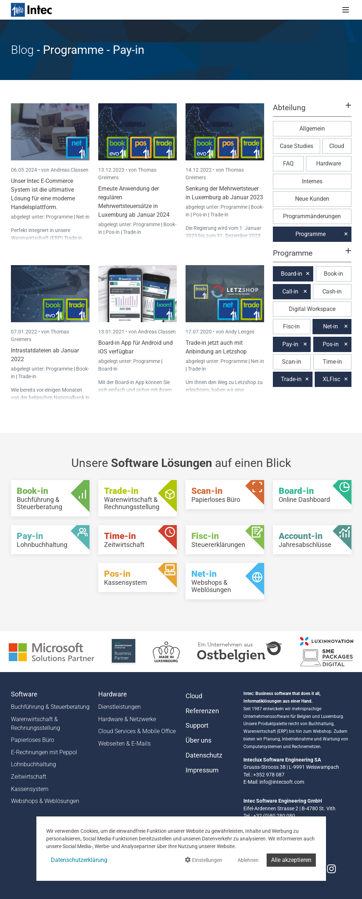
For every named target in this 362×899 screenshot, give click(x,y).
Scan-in (291, 361)
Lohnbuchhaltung (33, 764)
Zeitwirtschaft (28, 776)
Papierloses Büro (32, 739)
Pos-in (113, 232)
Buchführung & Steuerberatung (50, 706)
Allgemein (312, 128)
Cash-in (332, 291)
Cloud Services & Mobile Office (137, 731)
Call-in (290, 291)
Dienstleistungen (119, 706)
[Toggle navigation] (345, 10)
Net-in (82, 217)
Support (197, 725)
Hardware (328, 163)
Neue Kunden (312, 198)
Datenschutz (204, 755)
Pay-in (290, 344)
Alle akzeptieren (291, 859)
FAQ (288, 163)
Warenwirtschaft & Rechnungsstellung (35, 723)
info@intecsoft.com (281, 782)
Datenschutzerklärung (79, 859)
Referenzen (202, 711)
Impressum (202, 770)
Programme (60, 217)
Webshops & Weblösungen (45, 801)
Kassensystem (29, 789)
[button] (311, 111)
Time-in (332, 361)
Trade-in (132, 232)
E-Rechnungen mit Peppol (44, 752)
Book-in (333, 273)
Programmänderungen (312, 216)
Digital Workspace (312, 308)
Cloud (336, 146)
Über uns (198, 740)
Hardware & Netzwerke (127, 719)
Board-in (108, 369)
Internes (312, 181)
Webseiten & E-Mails (124, 743)
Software (24, 694)
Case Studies (296, 146)
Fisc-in (291, 326)
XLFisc (331, 379)
